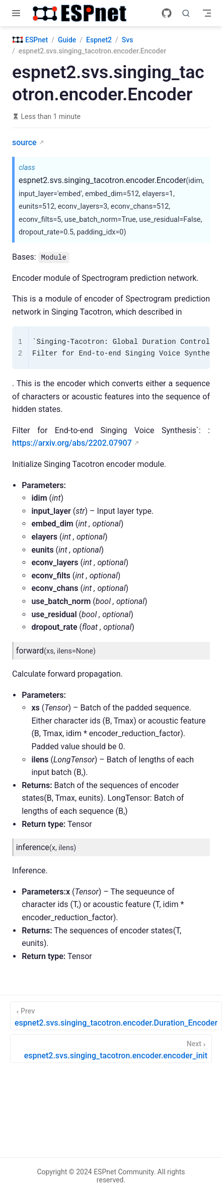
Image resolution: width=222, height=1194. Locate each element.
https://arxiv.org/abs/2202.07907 (72, 443)
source (24, 142)
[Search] (186, 13)
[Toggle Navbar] (207, 13)
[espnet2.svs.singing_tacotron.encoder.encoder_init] (111, 1048)
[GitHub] (167, 13)
